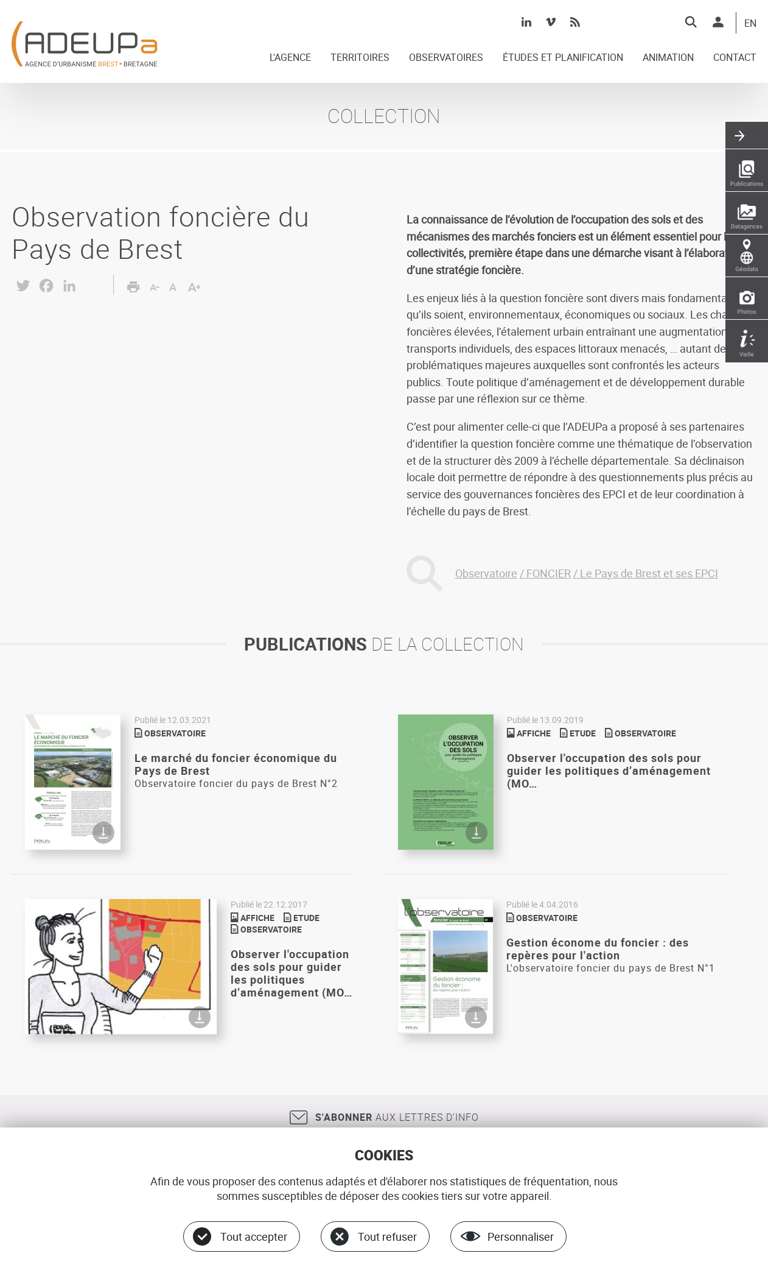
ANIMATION (668, 58)
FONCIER (548, 573)
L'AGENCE (290, 58)
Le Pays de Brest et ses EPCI (649, 573)
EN (750, 24)
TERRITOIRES (359, 58)
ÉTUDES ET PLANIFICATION (563, 58)
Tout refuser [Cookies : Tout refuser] (387, 1236)
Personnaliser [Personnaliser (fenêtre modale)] (520, 1236)
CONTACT (734, 58)
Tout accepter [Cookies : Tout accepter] (253, 1236)
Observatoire (486, 573)
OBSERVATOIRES (446, 58)
